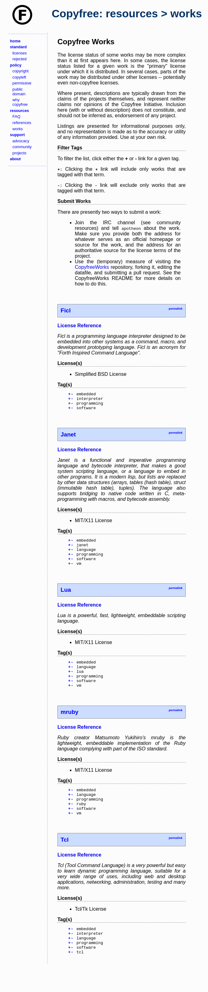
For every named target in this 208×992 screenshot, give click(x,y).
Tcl (65, 860)
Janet (68, 438)
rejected (19, 59)
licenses (19, 53)
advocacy (20, 141)
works (17, 129)
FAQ (16, 116)
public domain (18, 91)
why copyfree (20, 102)
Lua (66, 599)
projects (19, 153)
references (21, 122)
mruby (69, 727)
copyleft (19, 77)
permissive (21, 83)
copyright (20, 71)
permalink (175, 308)
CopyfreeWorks (92, 267)
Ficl (65, 310)
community (22, 146)
